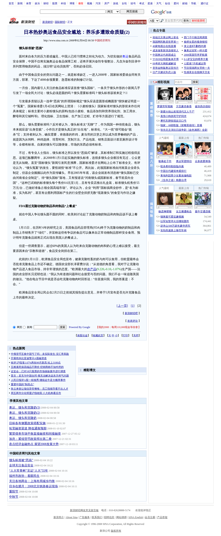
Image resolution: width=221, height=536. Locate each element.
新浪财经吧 (131, 313)
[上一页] (122, 305)
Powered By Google (79, 327)
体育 (28, 3)
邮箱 (185, 3)
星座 (150, 3)
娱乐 (37, 3)
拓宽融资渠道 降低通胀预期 (28, 428)
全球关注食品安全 (21, 465)
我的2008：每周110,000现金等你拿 (118, 327)
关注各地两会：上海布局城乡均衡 (32, 481)
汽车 (98, 3)
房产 (107, 3)
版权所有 (116, 530)
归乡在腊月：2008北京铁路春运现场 (33, 486)
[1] (132, 305)
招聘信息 (109, 517)
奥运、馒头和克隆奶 (23, 418)
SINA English (135, 517)
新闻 (20, 3)
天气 (158, 3)
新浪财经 (47, 21)
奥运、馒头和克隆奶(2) (24, 412)
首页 (11, 3)
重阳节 (13, 491)
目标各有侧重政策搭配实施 (27, 423)
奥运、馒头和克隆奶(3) (24, 407)
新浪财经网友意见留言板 (84, 510)
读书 (133, 3)
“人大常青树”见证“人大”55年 (28, 470)
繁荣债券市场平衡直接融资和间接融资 (35, 433)
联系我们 (97, 517)
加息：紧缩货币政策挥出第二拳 (30, 439)
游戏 (115, 3)
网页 (19, 327)
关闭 (135, 335)
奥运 (125, 56)
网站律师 (121, 517)
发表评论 (132, 320)
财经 (46, 3)
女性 (124, 3)
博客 (72, 3)
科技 (63, 3)
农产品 (91, 269)
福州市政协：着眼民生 (24, 475)
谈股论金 (82, 335)
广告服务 (84, 517)
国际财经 (60, 21)
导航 (193, 3)
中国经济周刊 (102, 40)
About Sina (72, 517)
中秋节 (13, 496)
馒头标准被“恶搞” (21, 460)
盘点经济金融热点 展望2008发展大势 (34, 444)
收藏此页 (98, 335)
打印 (125, 335)
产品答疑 (162, 517)
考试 (141, 3)
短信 (167, 3)
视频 (89, 3)
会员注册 (150, 517)
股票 (54, 3)
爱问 (176, 3)
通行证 (204, 3)
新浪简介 (58, 517)
